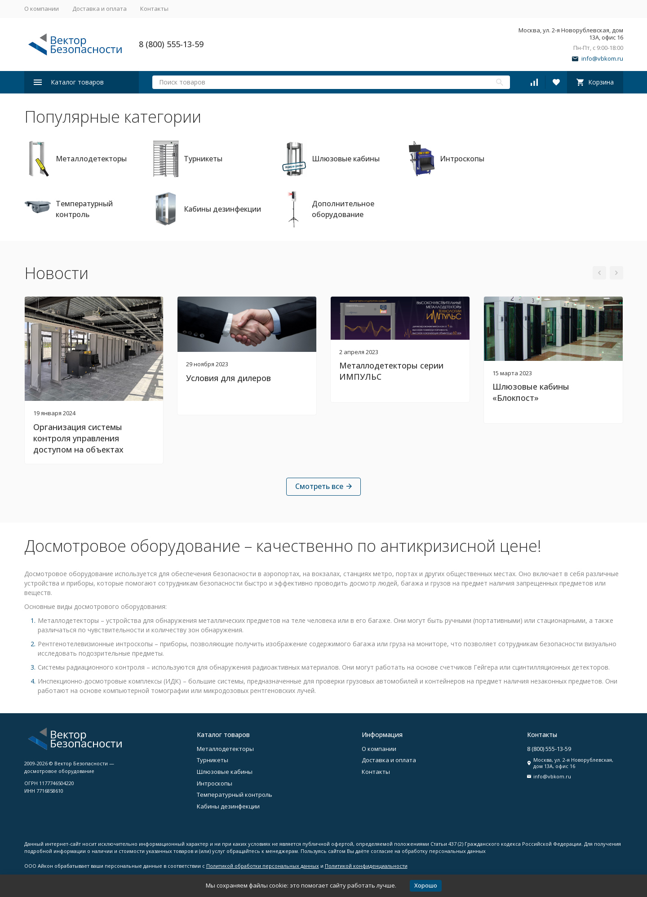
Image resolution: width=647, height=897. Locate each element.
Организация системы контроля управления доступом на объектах (78, 438)
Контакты (154, 8)
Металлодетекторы (225, 749)
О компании (41, 8)
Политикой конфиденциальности (366, 865)
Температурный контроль (234, 794)
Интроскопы (214, 783)
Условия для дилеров (228, 378)
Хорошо (425, 885)
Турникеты (212, 760)
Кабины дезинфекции (228, 806)
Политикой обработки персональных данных (262, 865)
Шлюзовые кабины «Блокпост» (530, 392)
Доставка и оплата (99, 8)
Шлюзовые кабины (225, 772)
